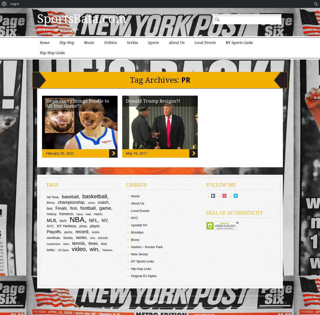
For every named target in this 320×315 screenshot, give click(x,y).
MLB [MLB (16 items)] (51, 220)
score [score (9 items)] (95, 232)
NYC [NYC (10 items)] (50, 226)
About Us (177, 43)
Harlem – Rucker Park (147, 247)
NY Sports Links (239, 43)
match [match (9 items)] (98, 214)
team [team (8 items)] (66, 243)
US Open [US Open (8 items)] (63, 250)
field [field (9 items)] (49, 208)
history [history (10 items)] (51, 214)
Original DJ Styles (143, 276)
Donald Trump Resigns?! (153, 101)
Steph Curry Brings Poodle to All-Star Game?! (77, 103)
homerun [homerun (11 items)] (66, 214)
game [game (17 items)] (105, 208)
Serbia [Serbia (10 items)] (68, 238)
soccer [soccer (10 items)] (102, 238)
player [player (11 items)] (94, 226)
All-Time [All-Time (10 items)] (53, 197)
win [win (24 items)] (94, 249)
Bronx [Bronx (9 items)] (50, 202)
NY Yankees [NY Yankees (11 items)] (66, 226)
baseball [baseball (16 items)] (70, 196)
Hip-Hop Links (52, 53)
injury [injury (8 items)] (79, 214)
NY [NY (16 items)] (104, 220)
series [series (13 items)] (81, 237)
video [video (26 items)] (79, 249)
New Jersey (139, 254)
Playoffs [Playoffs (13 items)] (54, 231)
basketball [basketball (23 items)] (94, 196)
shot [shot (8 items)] (92, 237)
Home (45, 43)
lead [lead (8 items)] (88, 214)
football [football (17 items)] (88, 208)
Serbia (132, 43)
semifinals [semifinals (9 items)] (53, 238)
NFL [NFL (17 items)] (93, 220)
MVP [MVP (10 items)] (63, 221)
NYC (134, 218)
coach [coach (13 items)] (103, 202)
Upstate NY (139, 225)
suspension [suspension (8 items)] (53, 243)
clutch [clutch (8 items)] (91, 202)
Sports (153, 43)
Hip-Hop (67, 43)
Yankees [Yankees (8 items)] (107, 250)
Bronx (135, 240)
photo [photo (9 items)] (83, 226)
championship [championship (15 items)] (71, 202)
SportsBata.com (81, 19)
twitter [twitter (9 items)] (50, 250)
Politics (110, 43)
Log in (14, 4)
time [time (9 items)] (104, 244)
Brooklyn (137, 232)
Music (89, 43)
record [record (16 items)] (81, 231)
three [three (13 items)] (93, 243)
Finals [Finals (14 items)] (61, 208)
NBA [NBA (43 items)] (77, 219)
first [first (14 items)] (73, 208)
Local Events (205, 43)
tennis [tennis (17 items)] (78, 243)
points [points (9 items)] (68, 232)
